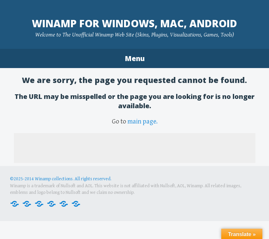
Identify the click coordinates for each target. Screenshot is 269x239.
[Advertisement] (134, 148)
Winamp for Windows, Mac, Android (134, 23)
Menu (135, 58)
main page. (142, 121)
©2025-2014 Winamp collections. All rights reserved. (60, 179)
